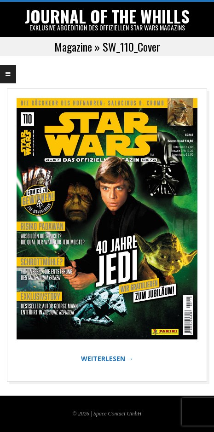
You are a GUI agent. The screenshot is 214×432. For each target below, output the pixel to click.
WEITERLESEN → (107, 358)
